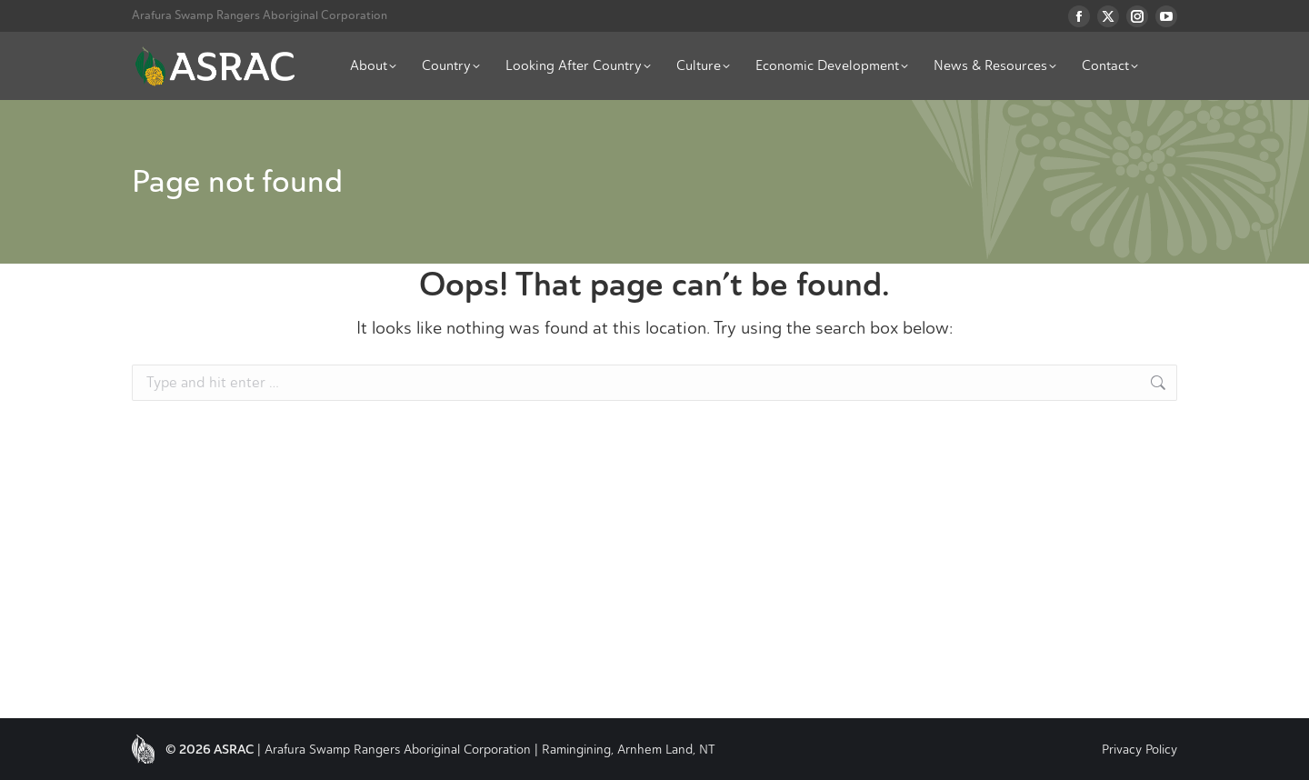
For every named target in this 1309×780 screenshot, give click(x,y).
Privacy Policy (1139, 749)
